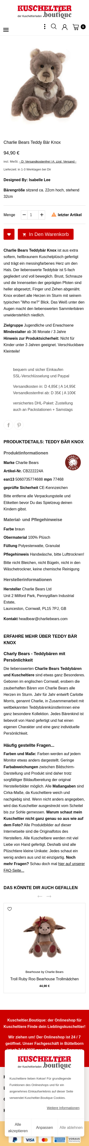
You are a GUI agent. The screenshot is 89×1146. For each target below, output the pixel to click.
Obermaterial (15, 537)
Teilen (8, 424)
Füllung (10, 546)
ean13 (9, 479)
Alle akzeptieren (18, 1127)
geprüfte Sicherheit (21, 488)
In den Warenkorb (46, 234)
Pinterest (18, 424)
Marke (9, 463)
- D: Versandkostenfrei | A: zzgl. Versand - (47, 161)
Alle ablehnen (71, 1128)
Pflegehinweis (16, 554)
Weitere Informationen (63, 1108)
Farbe (9, 529)
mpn (48, 479)
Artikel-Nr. (13, 471)
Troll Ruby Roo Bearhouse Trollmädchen (44, 979)
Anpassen (44, 1128)
